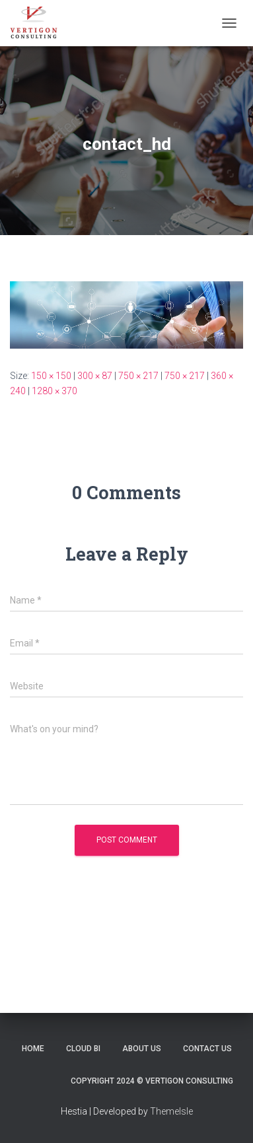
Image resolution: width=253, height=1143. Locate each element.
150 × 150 (51, 375)
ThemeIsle (171, 1111)
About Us (141, 1048)
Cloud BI (83, 1048)
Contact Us (207, 1048)
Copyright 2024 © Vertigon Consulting (152, 1081)
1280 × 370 (54, 391)
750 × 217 (138, 375)
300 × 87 (94, 375)
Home (33, 1048)
